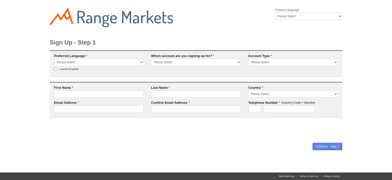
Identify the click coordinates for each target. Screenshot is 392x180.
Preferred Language (70, 56)
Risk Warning (286, 176)
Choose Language (287, 10)
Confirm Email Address (170, 102)
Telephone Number (282, 103)
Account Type (260, 56)
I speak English (66, 69)
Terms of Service (308, 176)
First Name (63, 88)
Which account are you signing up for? (182, 56)
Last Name (160, 88)
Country (255, 88)
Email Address (66, 102)
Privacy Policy (332, 176)
